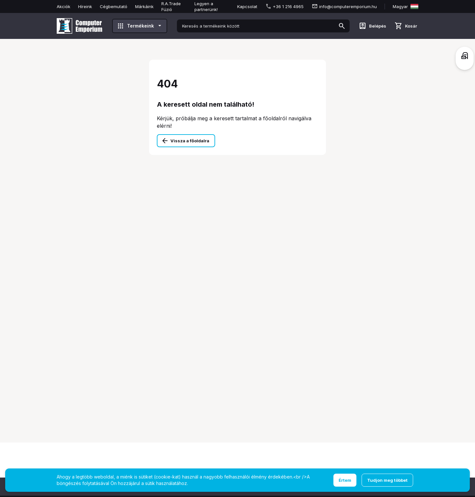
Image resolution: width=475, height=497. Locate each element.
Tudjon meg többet (387, 480)
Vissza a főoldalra (189, 140)
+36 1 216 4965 (288, 6)
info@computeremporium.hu (348, 6)
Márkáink (144, 6)
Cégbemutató (113, 6)
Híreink (85, 6)
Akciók (63, 6)
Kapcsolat (247, 6)
